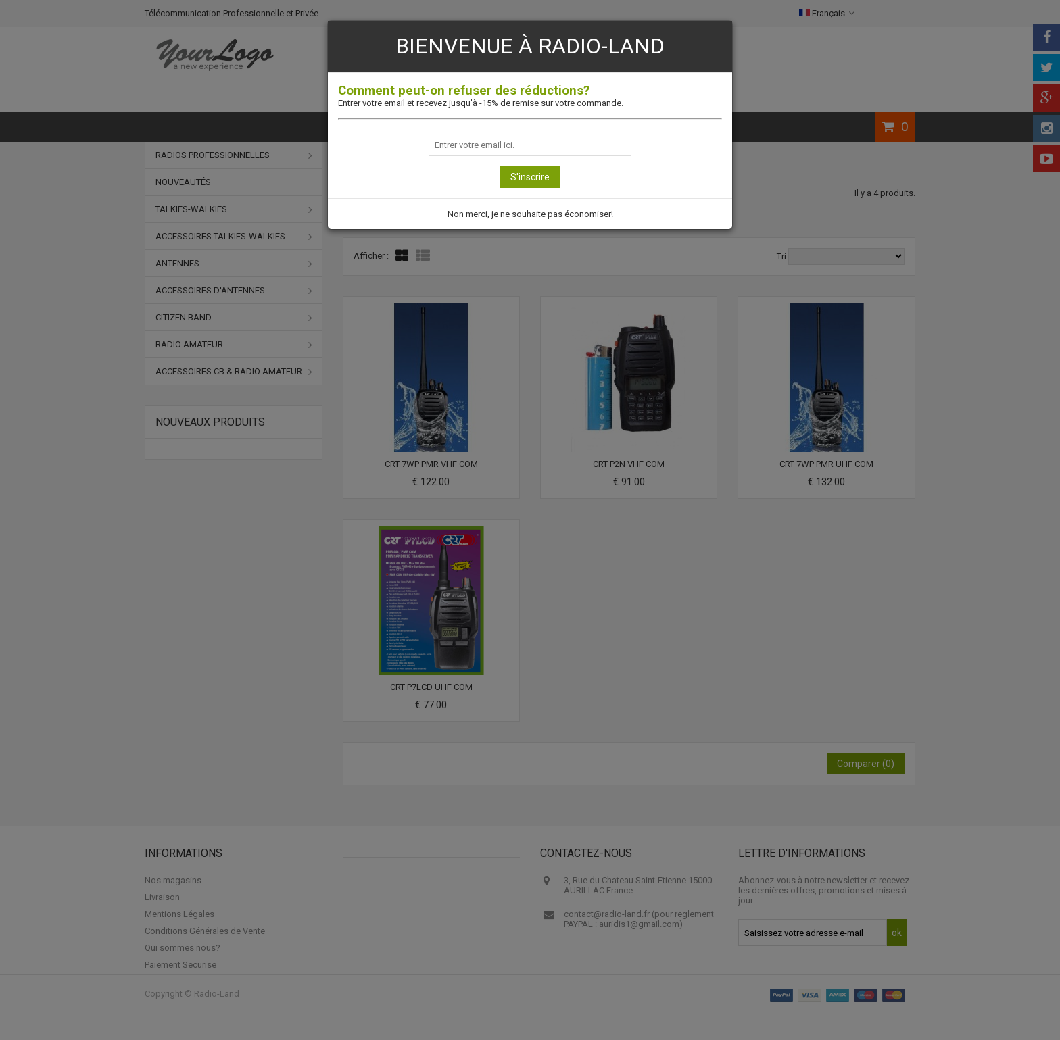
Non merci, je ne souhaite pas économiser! (530, 214)
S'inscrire (530, 177)
